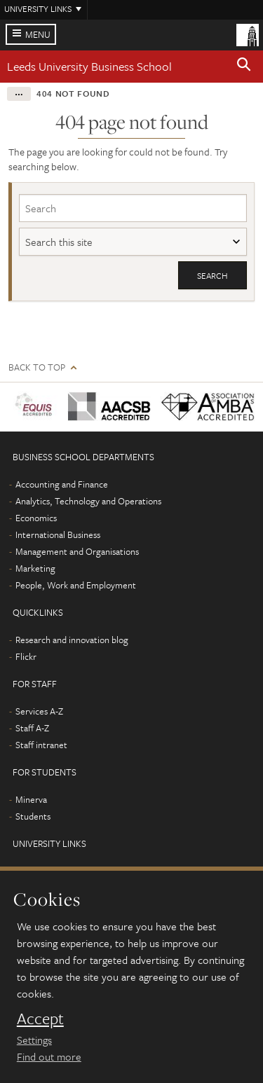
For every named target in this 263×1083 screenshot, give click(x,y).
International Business (57, 534)
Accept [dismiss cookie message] (40, 1018)
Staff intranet (41, 745)
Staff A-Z (32, 728)
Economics (36, 518)
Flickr (25, 656)
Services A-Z (39, 711)
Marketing (35, 568)
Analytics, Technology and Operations (88, 501)
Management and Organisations (77, 551)
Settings (34, 1039)
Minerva (31, 799)
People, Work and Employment (75, 585)
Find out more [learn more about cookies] (49, 1056)
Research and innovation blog (71, 640)
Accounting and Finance (61, 484)
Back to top (36, 367)
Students (32, 816)
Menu (37, 34)
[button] (244, 66)
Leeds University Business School (89, 66)
